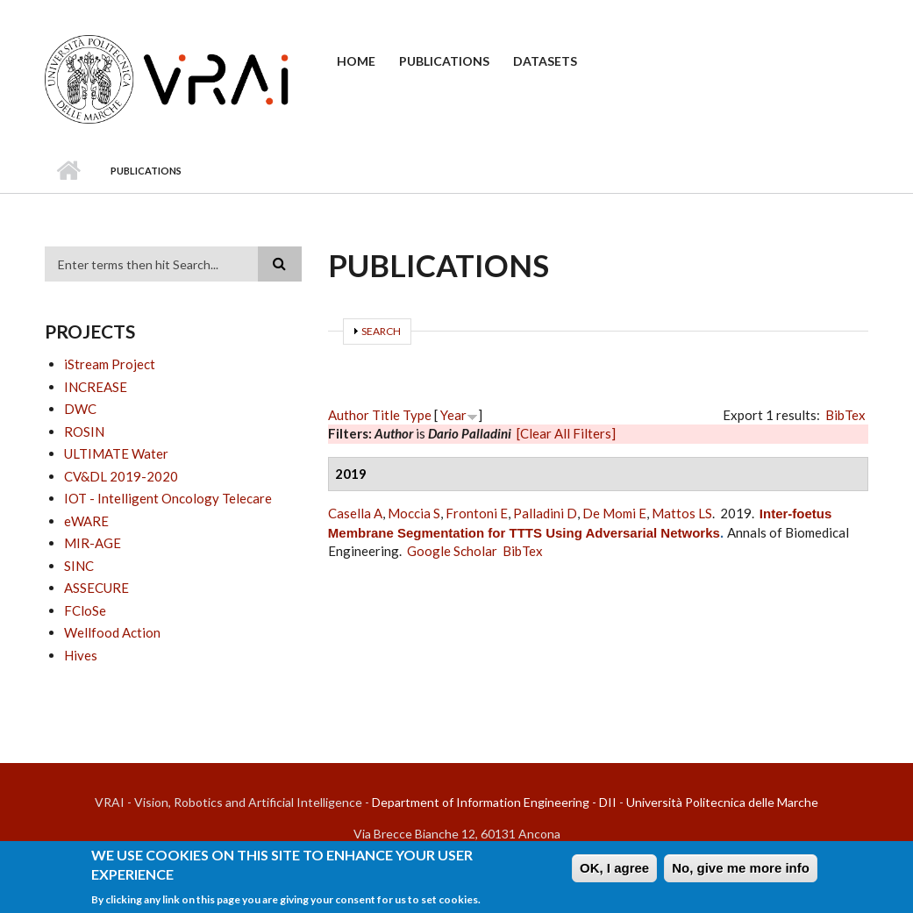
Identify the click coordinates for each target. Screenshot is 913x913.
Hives (80, 655)
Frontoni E (477, 513)
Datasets (545, 60)
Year (453, 415)
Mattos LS (682, 513)
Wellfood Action (112, 632)
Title (386, 415)
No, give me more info (741, 872)
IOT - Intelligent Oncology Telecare (168, 498)
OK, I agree (614, 872)
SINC (79, 566)
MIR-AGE (92, 543)
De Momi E (614, 513)
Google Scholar (452, 551)
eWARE (86, 521)
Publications (444, 60)
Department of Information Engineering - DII (494, 802)
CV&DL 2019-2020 (121, 476)
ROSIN (84, 431)
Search (381, 331)
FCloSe (85, 610)
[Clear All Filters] (566, 433)
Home (356, 60)
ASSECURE (96, 588)
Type (417, 415)
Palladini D (545, 513)
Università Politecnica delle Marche (722, 802)
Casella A (355, 513)
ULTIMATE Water (116, 453)
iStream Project (109, 364)
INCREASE (95, 387)
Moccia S (414, 513)
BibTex (845, 415)
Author (348, 415)
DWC (80, 409)
